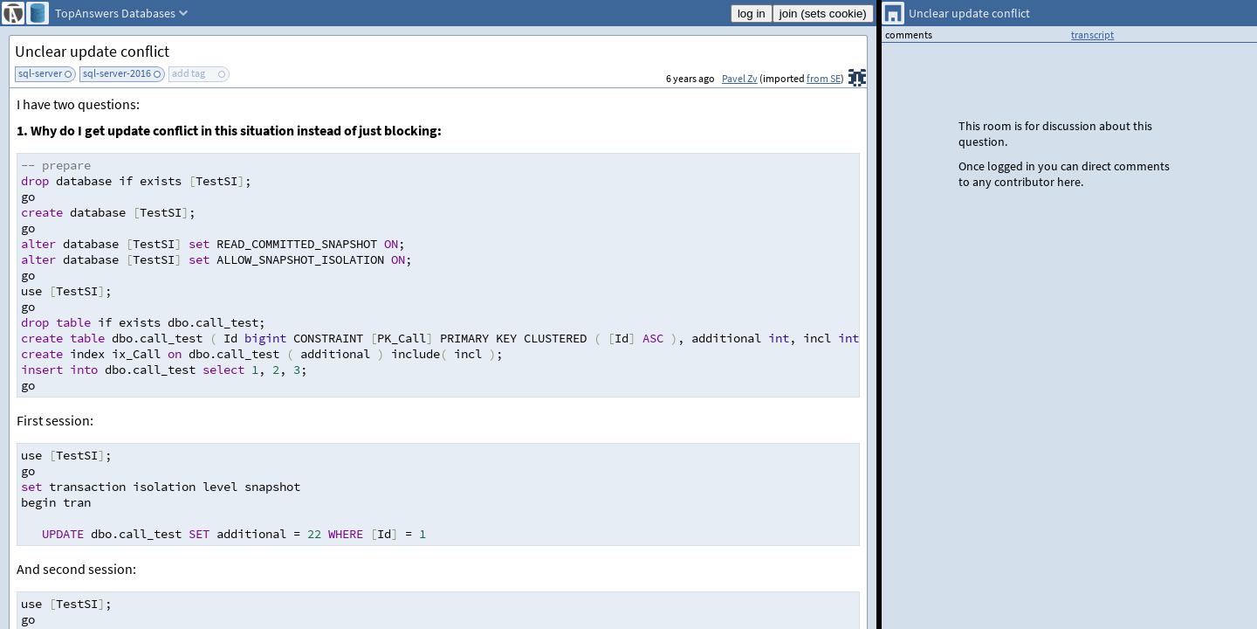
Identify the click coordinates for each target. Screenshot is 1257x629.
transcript (1092, 34)
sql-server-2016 (117, 72)
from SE (824, 78)
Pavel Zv (740, 78)
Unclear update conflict (92, 51)
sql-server (40, 72)
